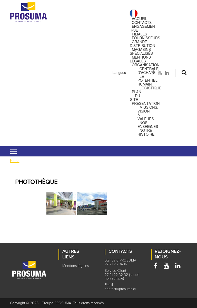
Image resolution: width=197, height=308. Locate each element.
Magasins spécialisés (141, 51)
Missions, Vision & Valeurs (147, 113)
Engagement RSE (144, 28)
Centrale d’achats (148, 71)
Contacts (142, 23)
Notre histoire (145, 132)
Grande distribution (142, 44)
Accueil (139, 19)
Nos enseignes (147, 125)
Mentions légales (140, 59)
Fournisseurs (146, 38)
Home (14, 161)
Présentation (146, 104)
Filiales (139, 34)
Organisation (146, 65)
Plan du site (135, 96)
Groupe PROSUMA (56, 303)
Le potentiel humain (147, 80)
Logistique (150, 88)
